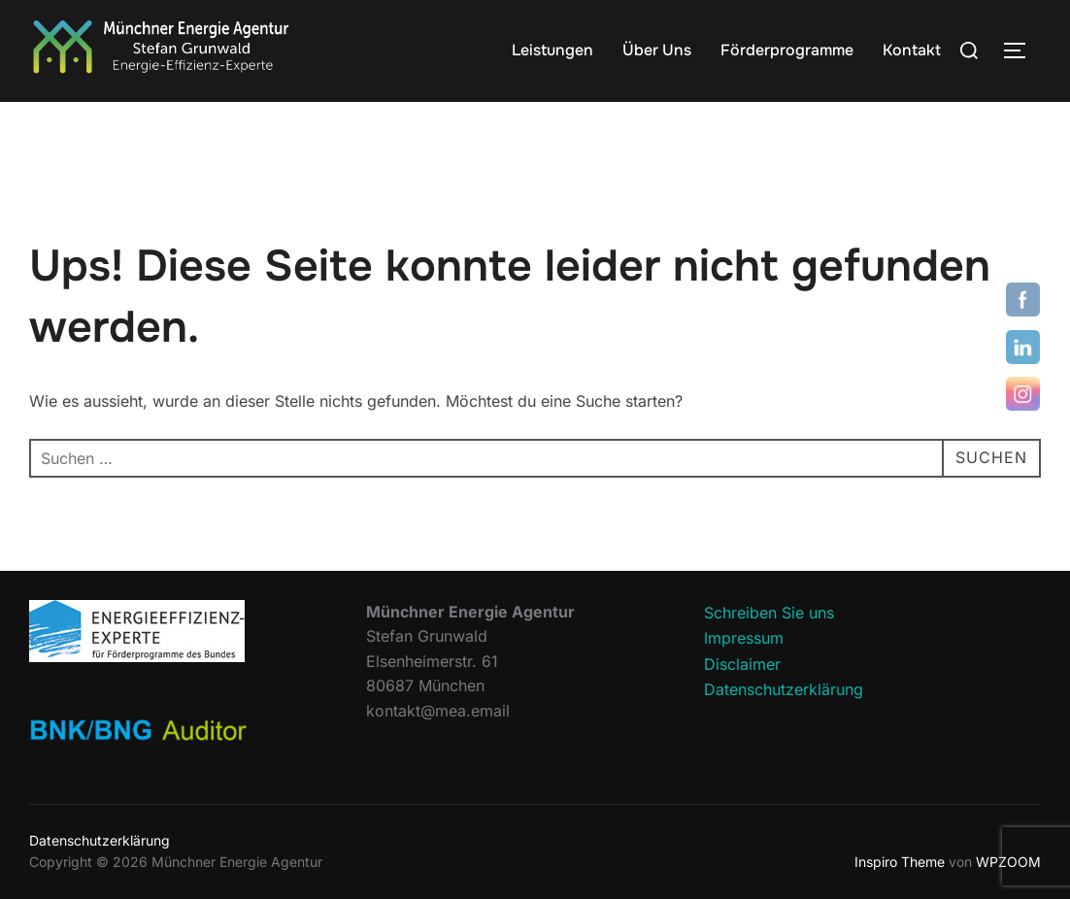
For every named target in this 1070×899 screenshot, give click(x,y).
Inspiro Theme (899, 861)
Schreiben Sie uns (769, 612)
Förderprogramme (786, 50)
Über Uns (656, 50)
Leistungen (552, 50)
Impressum (744, 638)
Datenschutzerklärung (783, 689)
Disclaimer (742, 664)
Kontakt (912, 50)
